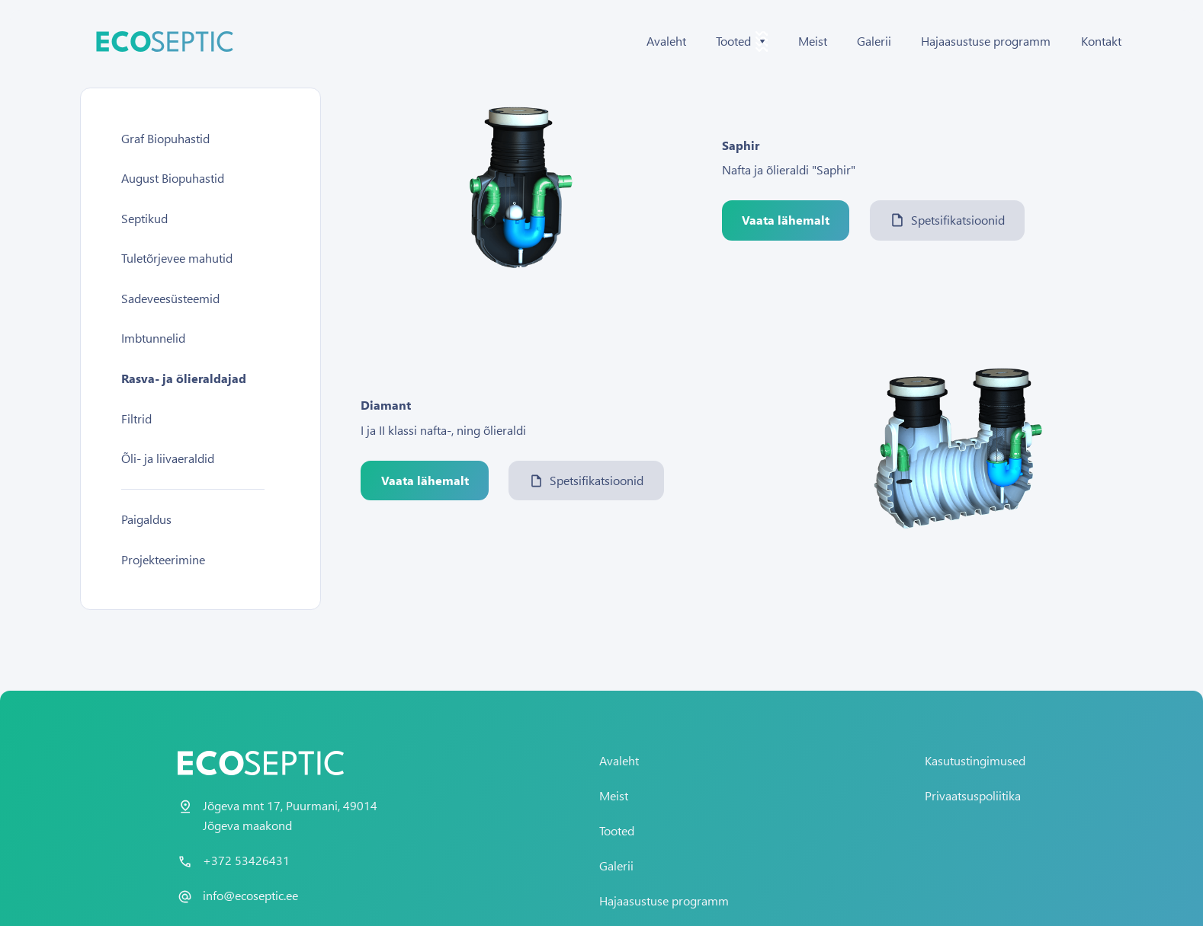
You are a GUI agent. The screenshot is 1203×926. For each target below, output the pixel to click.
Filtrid (136, 418)
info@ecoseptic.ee (250, 895)
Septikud (144, 218)
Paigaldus (146, 519)
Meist (812, 41)
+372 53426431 (246, 860)
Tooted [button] (742, 41)
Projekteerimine (163, 559)
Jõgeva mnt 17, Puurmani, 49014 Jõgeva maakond (290, 815)
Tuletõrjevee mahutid (177, 258)
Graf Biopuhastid (165, 138)
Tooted (616, 830)
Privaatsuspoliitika (973, 795)
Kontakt (1101, 41)
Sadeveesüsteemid (170, 298)
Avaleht (666, 41)
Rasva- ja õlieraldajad (183, 378)
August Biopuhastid (172, 178)
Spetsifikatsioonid (947, 220)
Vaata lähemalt (785, 220)
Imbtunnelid (153, 338)
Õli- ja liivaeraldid (167, 458)
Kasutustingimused (975, 760)
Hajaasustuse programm (986, 41)
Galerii (874, 41)
